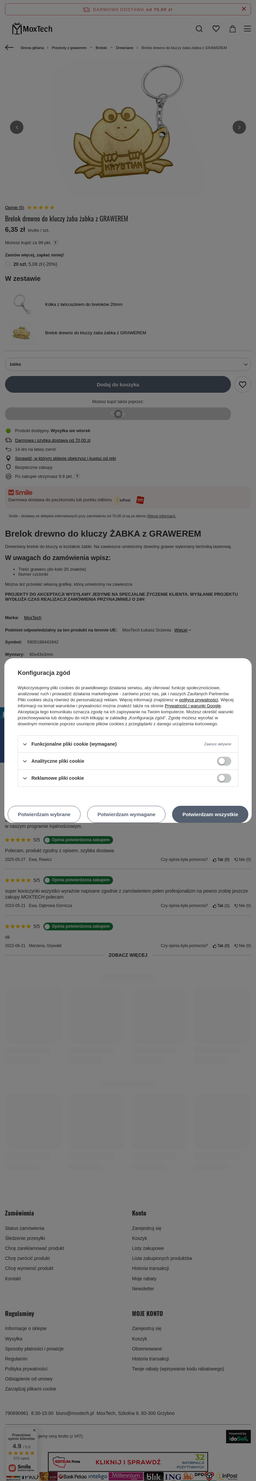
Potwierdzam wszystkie (210, 814)
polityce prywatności (198, 699)
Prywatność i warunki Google (193, 705)
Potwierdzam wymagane (126, 814)
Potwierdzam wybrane (44, 814)
